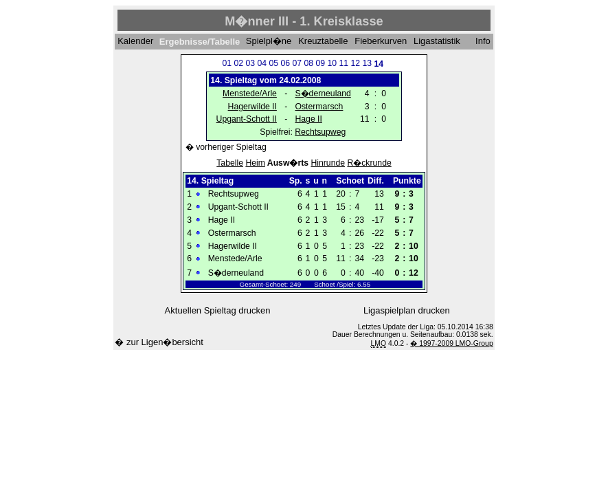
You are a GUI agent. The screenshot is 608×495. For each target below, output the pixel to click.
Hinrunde (328, 163)
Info (483, 41)
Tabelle (229, 163)
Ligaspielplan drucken (406, 310)
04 (262, 63)
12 (355, 63)
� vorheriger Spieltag (226, 147)
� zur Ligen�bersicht (159, 342)
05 (273, 63)
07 (297, 63)
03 (250, 63)
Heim (255, 163)
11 (343, 63)
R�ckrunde (369, 163)
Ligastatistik (437, 41)
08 (308, 63)
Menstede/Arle (250, 93)
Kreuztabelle (323, 41)
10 (332, 63)
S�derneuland (322, 93)
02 (238, 63)
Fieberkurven (380, 41)
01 (227, 63)
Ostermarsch (319, 106)
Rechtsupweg (320, 132)
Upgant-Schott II (246, 119)
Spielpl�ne (269, 41)
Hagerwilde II (252, 106)
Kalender (135, 41)
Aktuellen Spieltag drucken (218, 310)
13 (367, 63)
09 (320, 63)
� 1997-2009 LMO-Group (451, 343)
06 (285, 63)
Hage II (308, 119)
